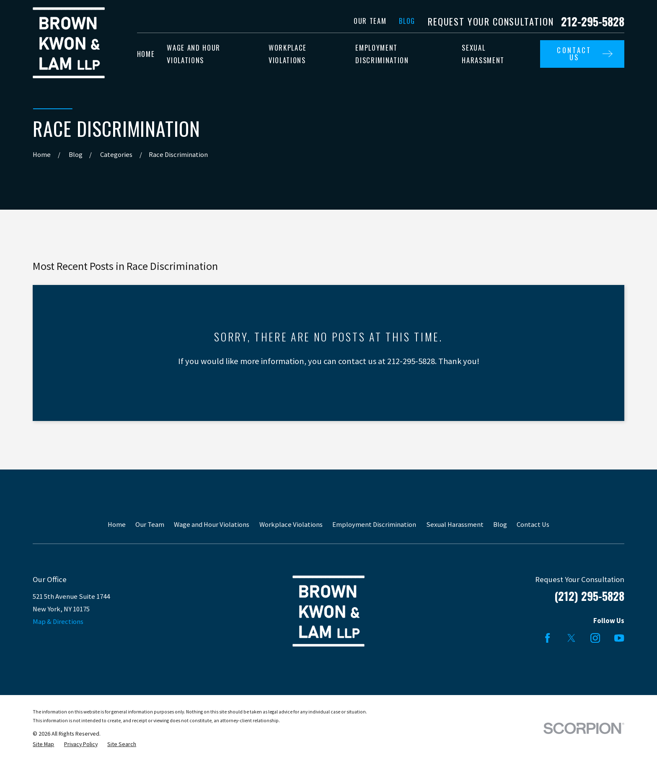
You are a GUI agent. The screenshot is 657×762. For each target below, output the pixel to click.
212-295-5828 (592, 21)
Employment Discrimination (374, 524)
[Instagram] (595, 638)
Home (117, 524)
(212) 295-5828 (589, 596)
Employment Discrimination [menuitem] (382, 53)
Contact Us (533, 524)
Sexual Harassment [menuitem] (483, 53)
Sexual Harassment (455, 524)
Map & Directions (58, 621)
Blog (407, 20)
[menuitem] (43, 744)
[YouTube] (619, 638)
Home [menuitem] (146, 54)
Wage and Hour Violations (211, 524)
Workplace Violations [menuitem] (288, 53)
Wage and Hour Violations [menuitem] (193, 53)
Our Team (370, 20)
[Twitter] (571, 638)
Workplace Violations (291, 524)
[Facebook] (547, 638)
